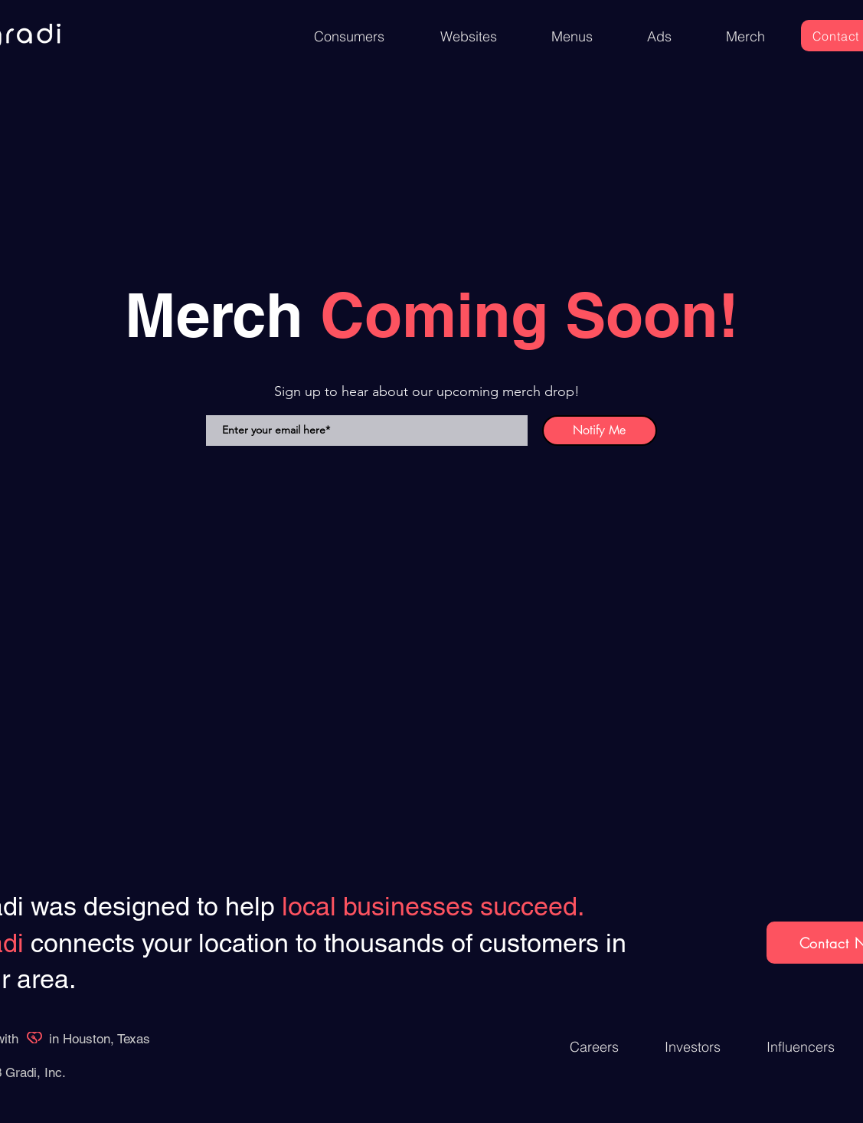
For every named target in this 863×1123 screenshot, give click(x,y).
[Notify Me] (599, 430)
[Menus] (572, 36)
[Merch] (745, 36)
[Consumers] (349, 36)
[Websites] (468, 36)
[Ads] (660, 36)
